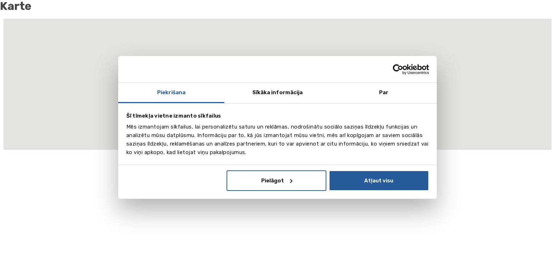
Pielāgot (276, 180)
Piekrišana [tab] (171, 92)
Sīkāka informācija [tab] (277, 92)
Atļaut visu (378, 180)
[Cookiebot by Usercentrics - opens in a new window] (398, 69)
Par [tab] (383, 92)
